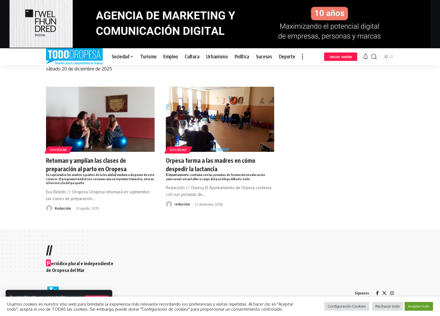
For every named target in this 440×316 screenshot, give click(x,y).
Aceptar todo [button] (419, 306)
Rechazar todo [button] (387, 306)
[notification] (365, 57)
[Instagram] (392, 293)
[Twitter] (384, 293)
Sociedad (59, 150)
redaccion (182, 204)
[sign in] (340, 56)
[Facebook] (377, 293)
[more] (302, 56)
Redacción (63, 208)
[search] (374, 56)
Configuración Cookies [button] (347, 306)
